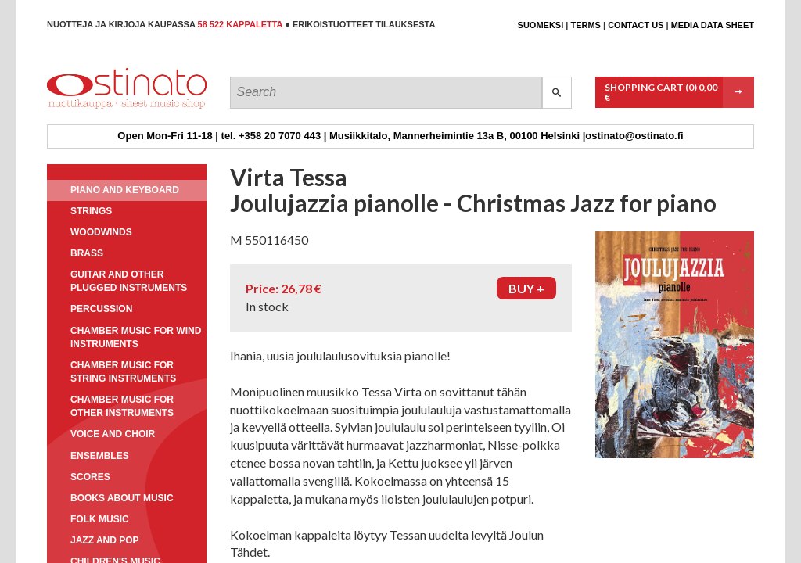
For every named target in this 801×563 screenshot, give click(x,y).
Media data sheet (712, 25)
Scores (90, 477)
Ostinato (118, 108)
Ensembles (99, 455)
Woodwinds (101, 232)
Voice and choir (112, 434)
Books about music (122, 498)
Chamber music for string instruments (123, 372)
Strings (91, 211)
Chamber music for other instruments (122, 406)
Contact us (635, 25)
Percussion (101, 308)
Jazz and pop (104, 540)
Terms (585, 25)
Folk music (99, 519)
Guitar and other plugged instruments (128, 281)
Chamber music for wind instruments (135, 337)
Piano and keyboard (124, 190)
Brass (86, 253)
